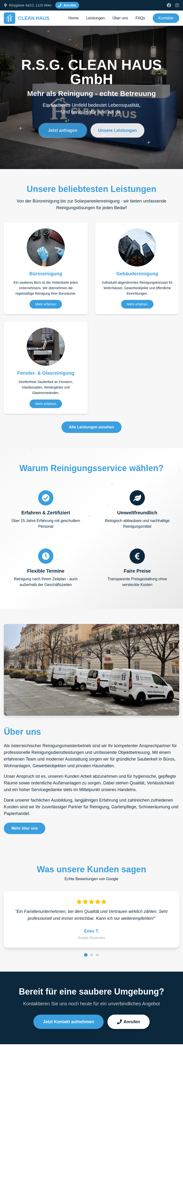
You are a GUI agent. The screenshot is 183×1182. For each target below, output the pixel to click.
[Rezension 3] (97, 954)
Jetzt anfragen (62, 134)
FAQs (140, 18)
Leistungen (95, 18)
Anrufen (128, 1021)
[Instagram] (177, 5)
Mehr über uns (24, 828)
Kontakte (165, 18)
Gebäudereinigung (137, 273)
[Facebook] (169, 5)
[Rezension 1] (86, 955)
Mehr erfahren (45, 304)
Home (73, 18)
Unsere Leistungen (117, 134)
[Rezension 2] (91, 954)
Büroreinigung (45, 273)
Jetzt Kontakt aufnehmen (68, 1021)
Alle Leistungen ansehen (91, 427)
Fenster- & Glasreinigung (45, 373)
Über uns (120, 18)
